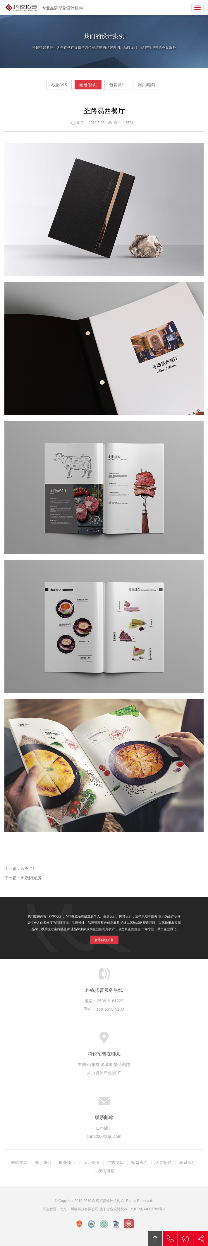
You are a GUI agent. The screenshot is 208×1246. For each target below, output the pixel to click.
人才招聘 (163, 1162)
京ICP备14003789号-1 (148, 1209)
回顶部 (155, 1238)
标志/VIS (59, 84)
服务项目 (67, 1162)
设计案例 (91, 1162)
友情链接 (106, 1170)
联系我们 (187, 1162)
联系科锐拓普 (104, 937)
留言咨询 (185, 1238)
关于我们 (43, 1162)
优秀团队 (115, 1162)
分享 (200, 1238)
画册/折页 (88, 84)
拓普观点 (139, 1162)
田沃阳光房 (31, 877)
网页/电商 (146, 84)
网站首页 (19, 1162)
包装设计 (117, 84)
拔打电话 (170, 1238)
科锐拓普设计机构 (21, 7)
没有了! (27, 868)
